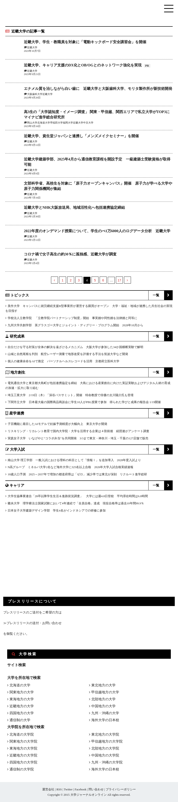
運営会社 (48, 789)
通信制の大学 (20, 720)
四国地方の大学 (22, 713)
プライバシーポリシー (121, 789)
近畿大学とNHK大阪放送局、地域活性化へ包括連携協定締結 (74, 207)
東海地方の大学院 (23, 748)
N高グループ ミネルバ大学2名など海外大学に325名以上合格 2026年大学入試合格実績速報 (70, 467)
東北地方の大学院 (105, 734)
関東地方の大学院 (23, 741)
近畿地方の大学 (22, 706)
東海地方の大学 (22, 699)
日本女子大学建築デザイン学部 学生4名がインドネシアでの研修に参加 (57, 510)
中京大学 (88, 122)
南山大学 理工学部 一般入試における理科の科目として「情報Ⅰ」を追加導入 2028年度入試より (74, 460)
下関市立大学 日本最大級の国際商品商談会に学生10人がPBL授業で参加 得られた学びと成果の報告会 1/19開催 (84, 402)
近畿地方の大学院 (23, 755)
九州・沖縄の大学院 (107, 762)
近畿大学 (32, 70)
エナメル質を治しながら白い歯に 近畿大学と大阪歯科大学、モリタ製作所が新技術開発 (98, 89)
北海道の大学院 (22, 734)
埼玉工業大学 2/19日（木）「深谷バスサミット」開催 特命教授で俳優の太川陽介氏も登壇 (71, 395)
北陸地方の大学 (103, 699)
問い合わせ (96, 789)
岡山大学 (32, 122)
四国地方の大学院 (23, 762)
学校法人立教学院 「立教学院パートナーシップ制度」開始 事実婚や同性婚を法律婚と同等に (72, 318)
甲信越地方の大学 (105, 692)
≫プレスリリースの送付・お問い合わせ (32, 623)
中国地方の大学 (103, 706)
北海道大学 (43, 122)
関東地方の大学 (22, 692)
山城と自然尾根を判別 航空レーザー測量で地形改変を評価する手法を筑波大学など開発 (68, 354)
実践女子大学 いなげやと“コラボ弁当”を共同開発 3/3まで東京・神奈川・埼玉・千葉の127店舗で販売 (78, 438)
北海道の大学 (20, 685)
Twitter (68, 789)
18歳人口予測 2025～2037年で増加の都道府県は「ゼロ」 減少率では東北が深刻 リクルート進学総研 (77, 474)
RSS (59, 789)
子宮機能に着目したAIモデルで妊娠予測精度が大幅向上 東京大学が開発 (57, 424)
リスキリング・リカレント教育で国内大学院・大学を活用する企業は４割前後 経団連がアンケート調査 (78, 431)
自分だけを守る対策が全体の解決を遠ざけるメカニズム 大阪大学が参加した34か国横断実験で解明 (75, 347)
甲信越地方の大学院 (107, 741)
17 (119, 280)
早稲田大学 (56, 122)
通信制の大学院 (22, 769)
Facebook (80, 789)
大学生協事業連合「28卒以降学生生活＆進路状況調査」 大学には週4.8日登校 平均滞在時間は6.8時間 (78, 496)
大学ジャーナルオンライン (88, 794)
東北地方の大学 (103, 685)
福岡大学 (68, 122)
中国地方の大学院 (105, 755)
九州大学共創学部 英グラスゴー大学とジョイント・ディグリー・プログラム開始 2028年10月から (75, 325)
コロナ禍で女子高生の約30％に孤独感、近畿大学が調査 (70, 254)
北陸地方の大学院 (105, 748)
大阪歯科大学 (34, 94)
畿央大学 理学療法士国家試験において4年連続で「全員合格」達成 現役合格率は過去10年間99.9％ (76, 503)
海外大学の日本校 (105, 720)
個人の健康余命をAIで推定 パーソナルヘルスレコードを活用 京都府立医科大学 (63, 361)
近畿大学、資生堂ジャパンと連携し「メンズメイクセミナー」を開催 (81, 136)
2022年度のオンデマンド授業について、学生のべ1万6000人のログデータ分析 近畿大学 (97, 231)
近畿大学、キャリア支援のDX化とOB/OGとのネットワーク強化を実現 (83, 65)
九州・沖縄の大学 (105, 713)
